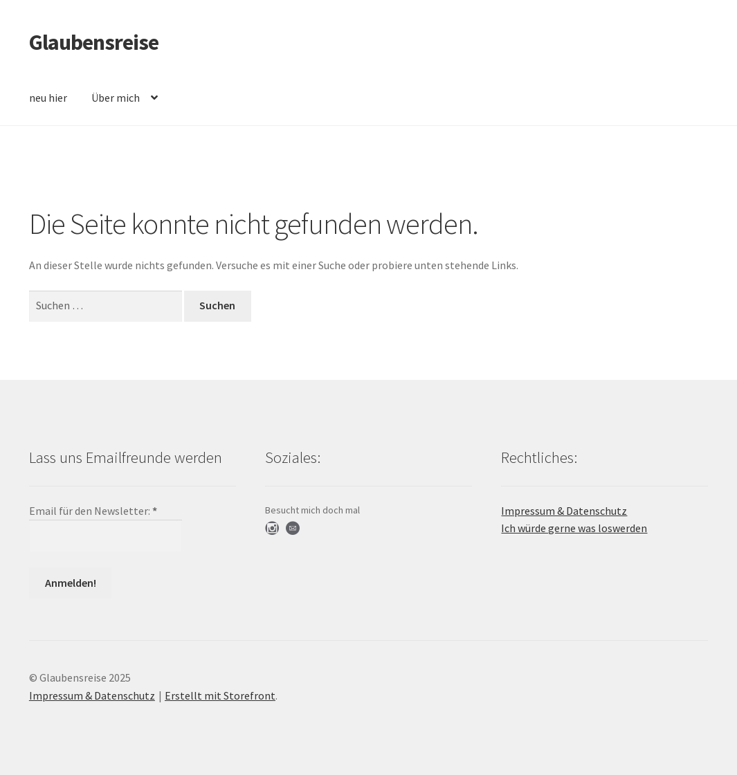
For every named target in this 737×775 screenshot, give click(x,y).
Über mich (115, 97)
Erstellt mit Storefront (220, 695)
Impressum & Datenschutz (564, 511)
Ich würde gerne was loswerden (574, 528)
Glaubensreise (93, 42)
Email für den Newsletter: (93, 511)
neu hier (48, 97)
